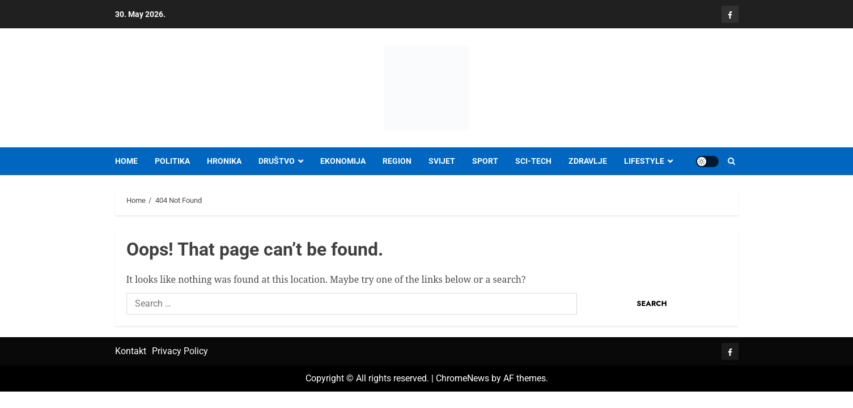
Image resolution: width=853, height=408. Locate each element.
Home (126, 160)
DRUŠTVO (276, 160)
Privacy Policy (180, 351)
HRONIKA (224, 160)
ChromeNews (462, 378)
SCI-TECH (533, 160)
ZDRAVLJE (587, 160)
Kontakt (130, 351)
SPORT (485, 160)
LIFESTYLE (644, 160)
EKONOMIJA (343, 160)
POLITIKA (172, 160)
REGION (397, 160)
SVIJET (441, 160)
